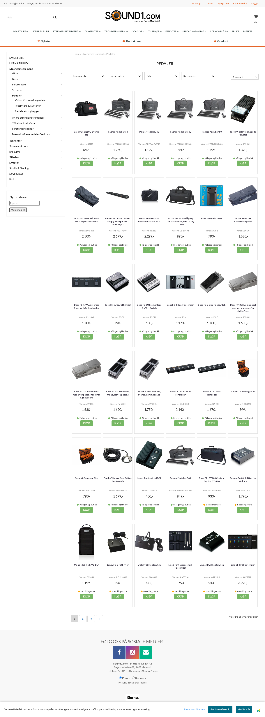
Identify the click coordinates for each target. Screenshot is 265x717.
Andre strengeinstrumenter (28, 117)
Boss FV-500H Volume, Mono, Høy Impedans (118, 393)
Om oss (209, 3)
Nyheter (44, 41)
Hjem (77, 53)
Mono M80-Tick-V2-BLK (86, 564)
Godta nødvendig (220, 709)
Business (139, 677)
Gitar (15, 73)
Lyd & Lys (14, 151)
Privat (124, 677)
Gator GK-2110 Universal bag (86, 133)
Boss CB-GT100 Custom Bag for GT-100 (211, 480)
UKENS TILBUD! (19, 63)
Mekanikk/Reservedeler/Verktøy (31, 134)
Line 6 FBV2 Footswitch (212, 564)
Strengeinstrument (21, 68)
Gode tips (197, 3)
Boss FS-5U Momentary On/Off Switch (149, 306)
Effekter (14, 162)
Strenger (17, 90)
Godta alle (244, 709)
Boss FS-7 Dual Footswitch (211, 304)
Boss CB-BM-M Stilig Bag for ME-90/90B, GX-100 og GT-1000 (180, 221)
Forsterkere (19, 84)
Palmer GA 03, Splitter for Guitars (243, 480)
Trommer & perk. (19, 146)
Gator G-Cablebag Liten (243, 391)
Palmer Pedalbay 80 (212, 131)
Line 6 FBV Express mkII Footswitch (180, 566)
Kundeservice (240, 3)
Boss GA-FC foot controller (212, 393)
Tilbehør (14, 157)
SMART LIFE (16, 57)
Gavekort (221, 41)
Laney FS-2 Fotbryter (118, 564)
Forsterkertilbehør (22, 128)
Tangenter (15, 140)
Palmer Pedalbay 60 (118, 131)
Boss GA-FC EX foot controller (180, 393)
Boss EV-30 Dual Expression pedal (243, 220)
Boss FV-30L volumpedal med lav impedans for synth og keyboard (86, 394)
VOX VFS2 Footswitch (149, 564)
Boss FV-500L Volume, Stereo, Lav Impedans (149, 393)
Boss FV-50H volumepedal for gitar (242, 133)
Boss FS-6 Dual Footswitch (180, 304)
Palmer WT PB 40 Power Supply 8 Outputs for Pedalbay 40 (117, 221)
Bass (15, 78)
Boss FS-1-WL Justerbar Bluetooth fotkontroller (86, 306)
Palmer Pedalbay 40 (149, 131)
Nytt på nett (223, 3)
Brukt (12, 179)
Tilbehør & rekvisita (23, 123)
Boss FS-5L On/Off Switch (118, 304)
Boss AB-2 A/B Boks (211, 218)
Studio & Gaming (19, 168)
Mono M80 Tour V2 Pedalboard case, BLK (149, 220)
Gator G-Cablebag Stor (86, 478)
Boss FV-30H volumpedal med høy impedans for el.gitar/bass (243, 307)
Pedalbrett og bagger (27, 111)
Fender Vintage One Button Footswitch (118, 480)
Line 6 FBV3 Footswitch (243, 564)
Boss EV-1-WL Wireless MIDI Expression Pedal (86, 220)
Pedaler (17, 95)
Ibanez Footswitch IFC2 (149, 478)
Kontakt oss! (132, 41)
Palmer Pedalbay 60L (180, 131)
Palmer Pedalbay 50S (180, 478)
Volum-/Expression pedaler (30, 100)
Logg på (255, 3)
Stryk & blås (16, 173)
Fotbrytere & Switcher (28, 105)
